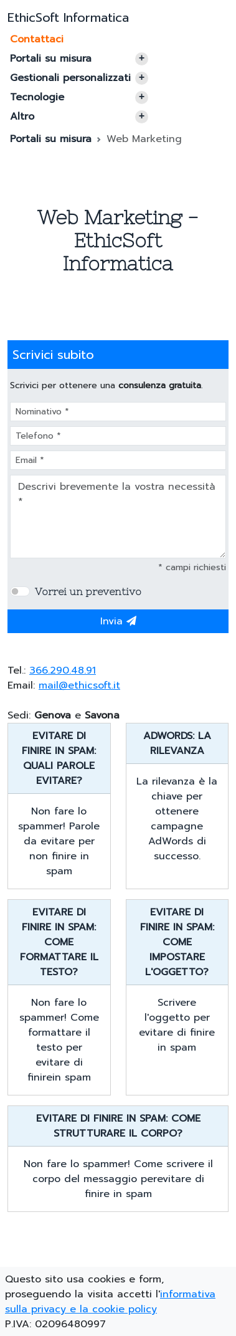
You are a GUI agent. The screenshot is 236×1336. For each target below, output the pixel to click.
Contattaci (37, 39)
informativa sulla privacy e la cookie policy (110, 1302)
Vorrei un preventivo (88, 591)
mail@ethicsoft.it (79, 685)
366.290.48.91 (62, 670)
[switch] (20, 591)
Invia (118, 621)
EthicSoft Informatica (68, 17)
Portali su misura (79, 58)
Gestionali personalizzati (79, 77)
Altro (79, 116)
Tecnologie (79, 97)
